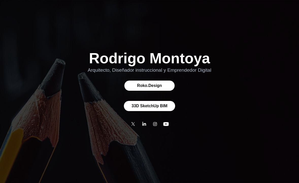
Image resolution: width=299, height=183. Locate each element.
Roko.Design (149, 85)
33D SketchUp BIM (149, 106)
